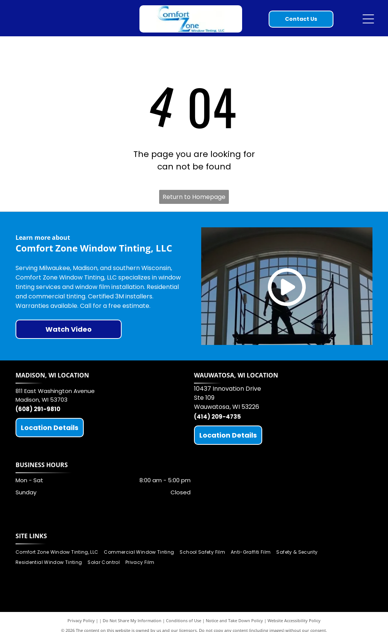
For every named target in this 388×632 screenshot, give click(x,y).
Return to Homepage (194, 197)
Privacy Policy (81, 620)
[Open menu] (368, 19)
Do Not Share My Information (132, 620)
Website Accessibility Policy (294, 620)
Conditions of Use (183, 620)
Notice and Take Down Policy (234, 620)
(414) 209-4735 (217, 417)
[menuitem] (60, 552)
